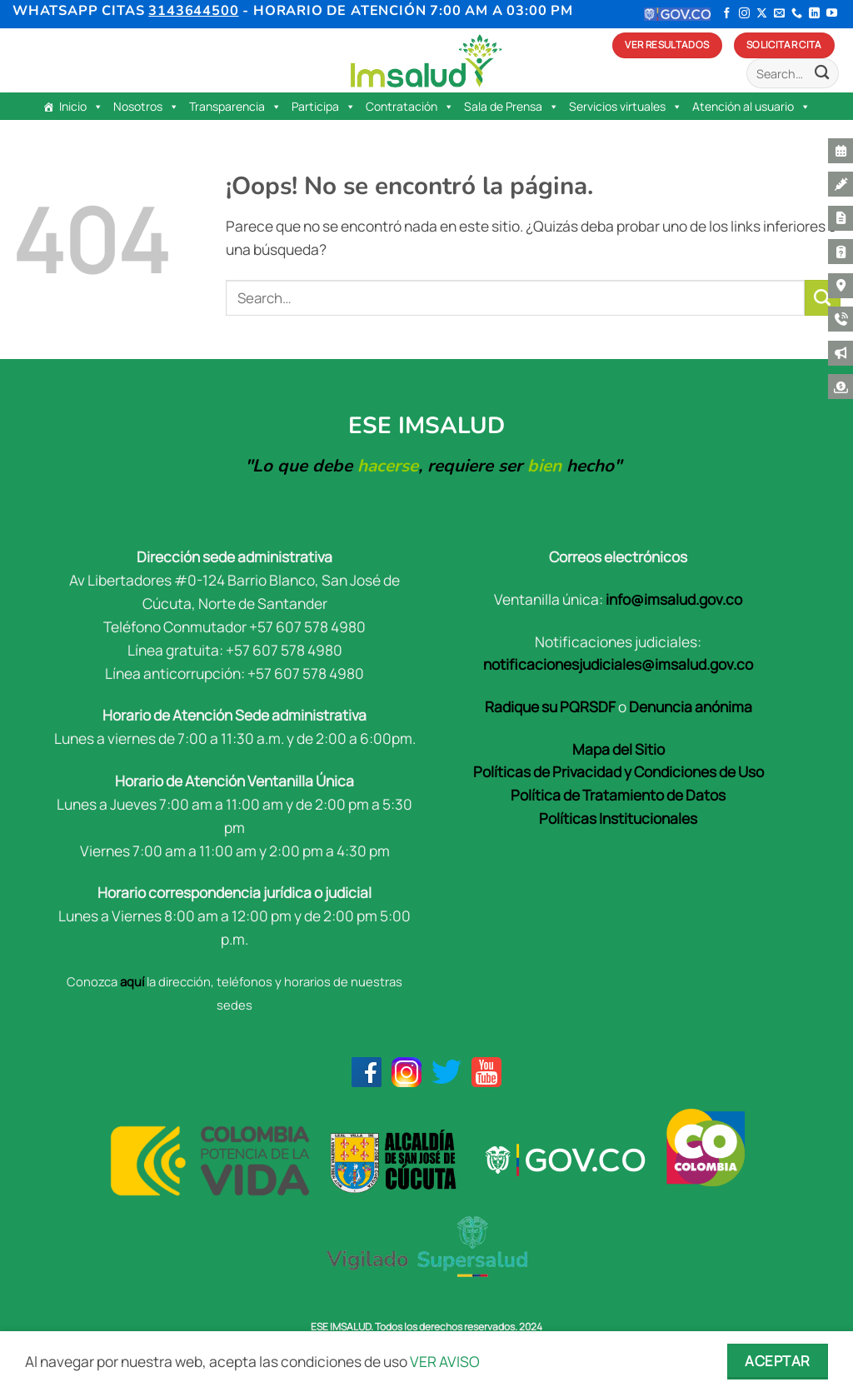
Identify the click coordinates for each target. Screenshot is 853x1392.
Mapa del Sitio (618, 749)
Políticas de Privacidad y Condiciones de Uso (618, 771)
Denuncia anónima (690, 706)
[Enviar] (821, 73)
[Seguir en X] (761, 13)
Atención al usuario (751, 106)
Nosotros (146, 106)
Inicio (81, 106)
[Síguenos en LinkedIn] (814, 13)
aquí (132, 981)
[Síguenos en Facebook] (726, 13)
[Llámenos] (796, 13)
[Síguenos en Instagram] (744, 13)
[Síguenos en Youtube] (831, 13)
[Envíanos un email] (779, 13)
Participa (324, 106)
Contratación (410, 106)
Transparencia (235, 106)
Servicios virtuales (625, 106)
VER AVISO (445, 1361)
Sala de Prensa (511, 106)
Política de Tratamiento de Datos (618, 795)
